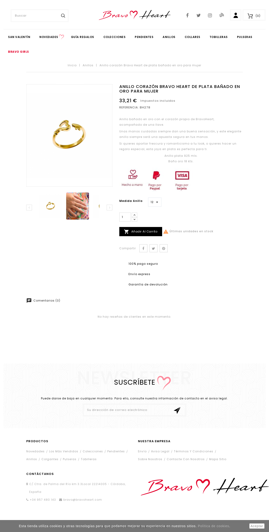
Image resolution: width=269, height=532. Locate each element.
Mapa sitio (217, 459)
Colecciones (114, 37)
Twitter (199, 15)
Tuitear (153, 248)
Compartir (143, 248)
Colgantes (49, 459)
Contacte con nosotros (186, 459)
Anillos (169, 37)
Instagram (210, 15)
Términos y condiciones (193, 451)
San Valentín (19, 37)
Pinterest (164, 248)
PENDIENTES (144, 37)
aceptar (257, 526)
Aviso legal (160, 451)
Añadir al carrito (141, 231)
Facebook (187, 15)
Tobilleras (219, 37)
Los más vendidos (63, 451)
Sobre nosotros (150, 459)
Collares (192, 37)
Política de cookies (213, 526)
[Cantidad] (125, 217)
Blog (221, 15)
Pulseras (244, 37)
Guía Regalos (82, 37)
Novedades (48, 37)
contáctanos (40, 474)
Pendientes (116, 451)
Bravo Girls (18, 52)
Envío (142, 451)
